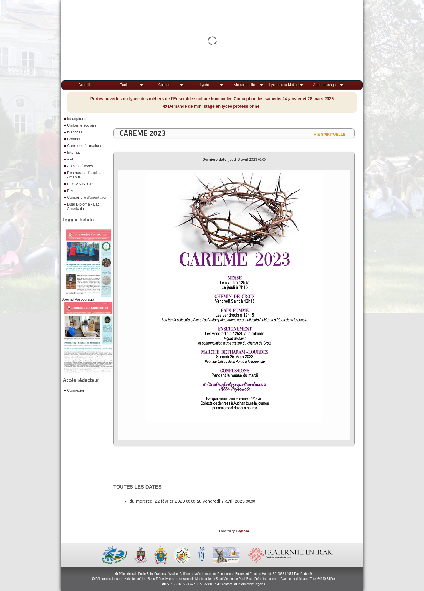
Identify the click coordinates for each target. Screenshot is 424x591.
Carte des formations (84, 145)
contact (225, 584)
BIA (70, 190)
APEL (72, 159)
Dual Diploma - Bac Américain (83, 206)
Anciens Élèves (80, 166)
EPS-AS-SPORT (81, 184)
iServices (74, 132)
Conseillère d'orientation (87, 197)
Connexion (76, 390)
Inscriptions (76, 118)
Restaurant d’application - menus (87, 174)
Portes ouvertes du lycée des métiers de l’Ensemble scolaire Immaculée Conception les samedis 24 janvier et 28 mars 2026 (212, 98)
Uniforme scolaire (82, 125)
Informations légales (251, 584)
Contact (73, 139)
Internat (73, 152)
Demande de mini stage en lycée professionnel (212, 106)
